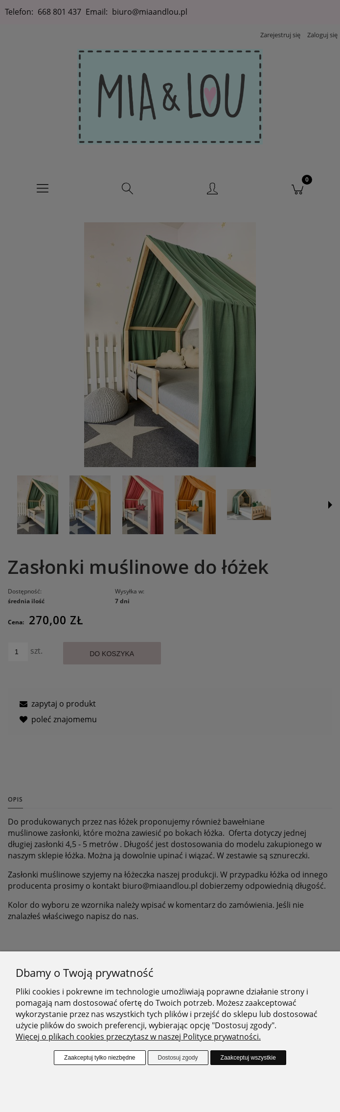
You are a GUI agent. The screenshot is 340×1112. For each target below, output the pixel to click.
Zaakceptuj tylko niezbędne (99, 1057)
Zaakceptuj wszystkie (248, 1057)
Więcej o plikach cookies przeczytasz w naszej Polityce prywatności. (138, 1036)
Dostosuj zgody (178, 1057)
